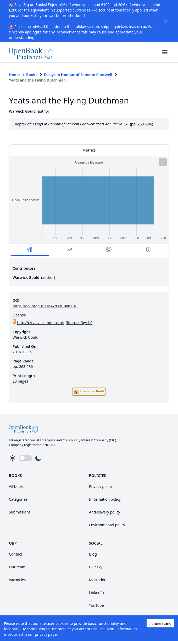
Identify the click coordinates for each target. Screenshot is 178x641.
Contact (15, 554)
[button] (164, 52)
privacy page (46, 634)
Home (14, 74)
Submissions (20, 512)
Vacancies (17, 579)
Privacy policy (100, 486)
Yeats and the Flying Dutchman (37, 80)
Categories (18, 499)
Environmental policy (107, 524)
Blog (93, 554)
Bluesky (95, 566)
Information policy (105, 499)
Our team (17, 566)
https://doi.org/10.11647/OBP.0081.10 (45, 305)
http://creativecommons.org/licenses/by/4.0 (55, 322)
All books (17, 486)
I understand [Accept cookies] (160, 623)
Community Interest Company (85, 440)
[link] (31, 52)
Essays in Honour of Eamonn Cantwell (78, 74)
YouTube (96, 605)
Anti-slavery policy (104, 512)
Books (31, 74)
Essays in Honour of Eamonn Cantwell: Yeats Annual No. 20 (80, 124)
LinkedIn (96, 592)
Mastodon (98, 579)
